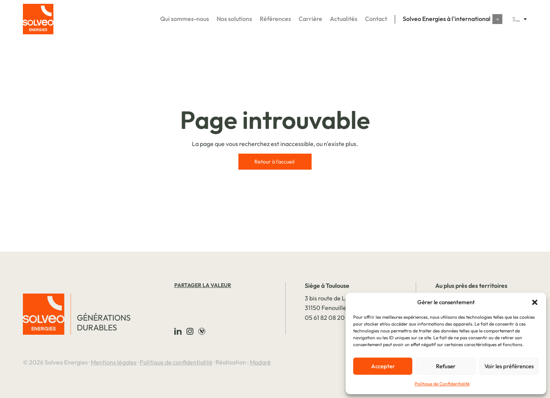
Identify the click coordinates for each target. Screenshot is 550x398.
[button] (535, 302)
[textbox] (519, 19)
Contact (376, 18)
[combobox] (519, 19)
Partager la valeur (202, 285)
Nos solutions (234, 18)
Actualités (343, 18)
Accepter (383, 366)
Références (275, 18)
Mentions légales (114, 362)
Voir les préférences (509, 366)
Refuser (445, 366)
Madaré (260, 362)
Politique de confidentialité (176, 362)
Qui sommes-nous (184, 18)
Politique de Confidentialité (442, 384)
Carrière (310, 18)
